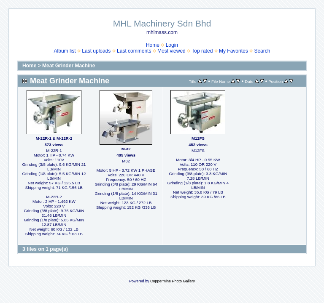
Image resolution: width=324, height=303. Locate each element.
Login (172, 45)
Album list (65, 51)
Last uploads (96, 51)
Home (152, 45)
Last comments (134, 51)
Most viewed (171, 51)
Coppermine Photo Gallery (172, 281)
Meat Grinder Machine (68, 66)
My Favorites (233, 51)
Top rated (202, 51)
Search (262, 51)
